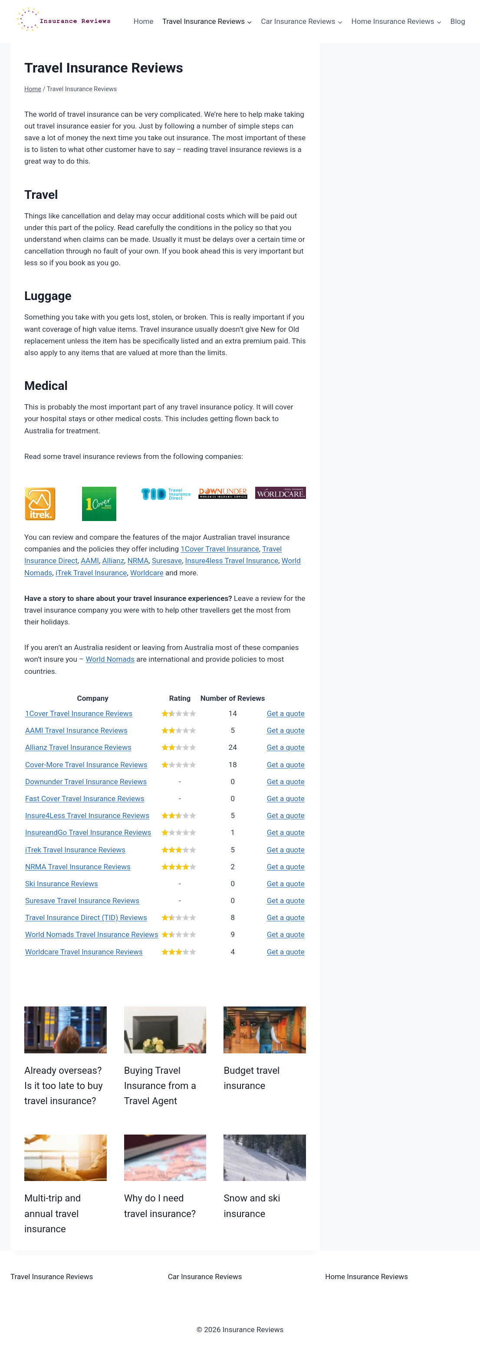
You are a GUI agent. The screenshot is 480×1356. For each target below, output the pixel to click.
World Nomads (110, 659)
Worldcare (147, 572)
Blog (457, 21)
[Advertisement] (408, 113)
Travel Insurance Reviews (51, 1276)
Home (144, 21)
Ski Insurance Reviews (61, 883)
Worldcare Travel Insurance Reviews (84, 951)
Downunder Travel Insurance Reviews (86, 781)
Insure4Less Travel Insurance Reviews (87, 815)
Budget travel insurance (251, 1078)
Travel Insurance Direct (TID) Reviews (86, 917)
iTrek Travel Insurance (91, 572)
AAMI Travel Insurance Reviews (76, 730)
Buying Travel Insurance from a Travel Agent (160, 1086)
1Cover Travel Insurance (220, 548)
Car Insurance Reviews (205, 1276)
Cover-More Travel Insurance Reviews (86, 764)
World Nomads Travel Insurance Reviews (91, 934)
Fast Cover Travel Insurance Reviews (85, 798)
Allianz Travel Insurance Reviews (78, 747)
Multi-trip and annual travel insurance (52, 1213)
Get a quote (286, 713)
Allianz (113, 560)
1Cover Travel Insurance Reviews (78, 713)
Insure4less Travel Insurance (232, 560)
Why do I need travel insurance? (160, 1205)
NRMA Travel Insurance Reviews (78, 866)
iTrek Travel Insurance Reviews (75, 849)
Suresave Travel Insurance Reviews (82, 900)
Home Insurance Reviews (366, 1276)
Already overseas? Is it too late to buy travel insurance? (63, 1086)
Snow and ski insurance (252, 1205)
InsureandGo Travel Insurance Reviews (88, 832)
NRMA (138, 560)
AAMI (90, 560)
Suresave (167, 560)
